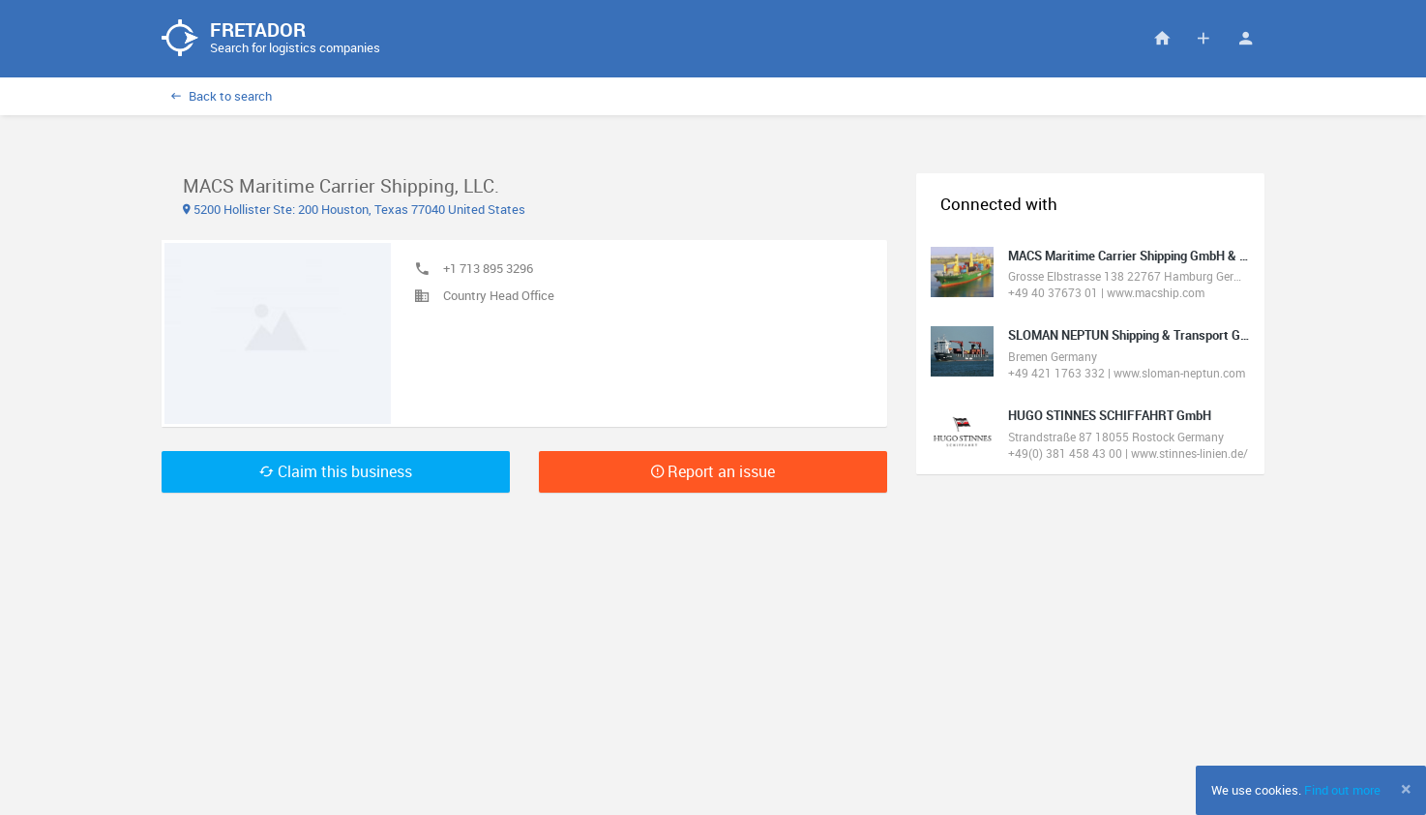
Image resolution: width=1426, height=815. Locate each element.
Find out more (1342, 790)
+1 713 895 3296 (488, 268)
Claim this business (335, 471)
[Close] (1406, 789)
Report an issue (713, 471)
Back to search (221, 96)
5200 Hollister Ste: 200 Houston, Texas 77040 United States (354, 209)
